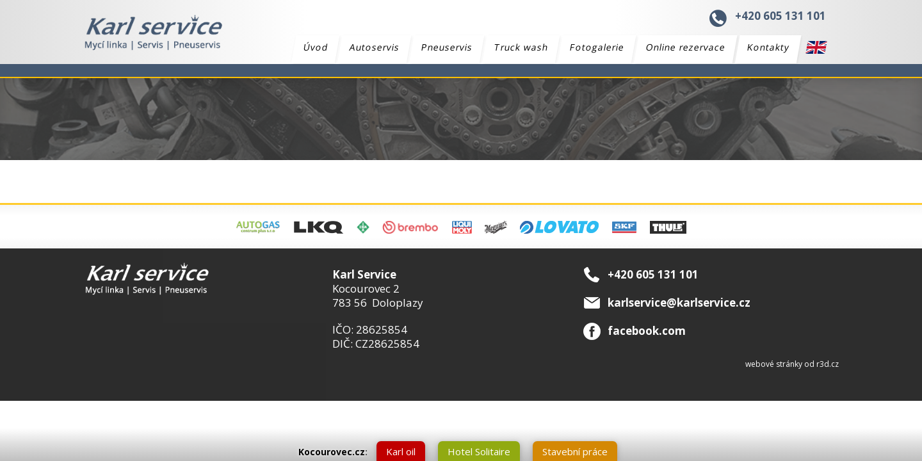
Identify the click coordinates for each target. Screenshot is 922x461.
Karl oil (401, 451)
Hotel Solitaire (479, 451)
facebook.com (647, 330)
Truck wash (521, 47)
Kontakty (769, 47)
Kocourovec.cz (331, 452)
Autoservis (375, 47)
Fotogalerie (597, 47)
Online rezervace (686, 47)
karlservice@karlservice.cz (679, 302)
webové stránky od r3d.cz (792, 364)
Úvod (316, 47)
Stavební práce (575, 451)
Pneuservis (447, 47)
